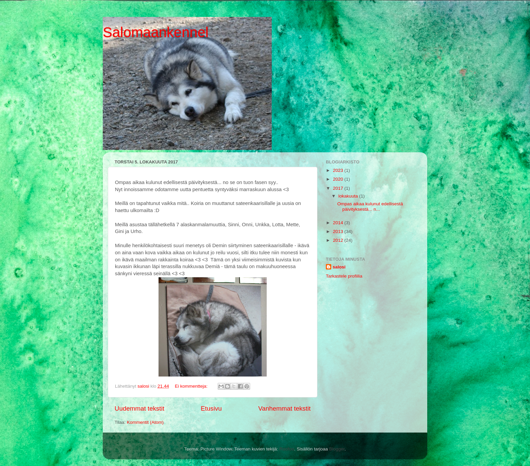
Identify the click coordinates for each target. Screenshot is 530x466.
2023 (338, 170)
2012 (338, 240)
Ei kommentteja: (192, 386)
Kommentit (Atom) (145, 422)
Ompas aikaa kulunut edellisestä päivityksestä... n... (370, 206)
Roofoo (287, 448)
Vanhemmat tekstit (284, 408)
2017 (338, 188)
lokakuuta (348, 196)
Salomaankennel (156, 32)
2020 (338, 179)
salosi (339, 266)
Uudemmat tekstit (139, 408)
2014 (338, 222)
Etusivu (211, 408)
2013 (338, 231)
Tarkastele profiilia (344, 276)
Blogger (337, 448)
